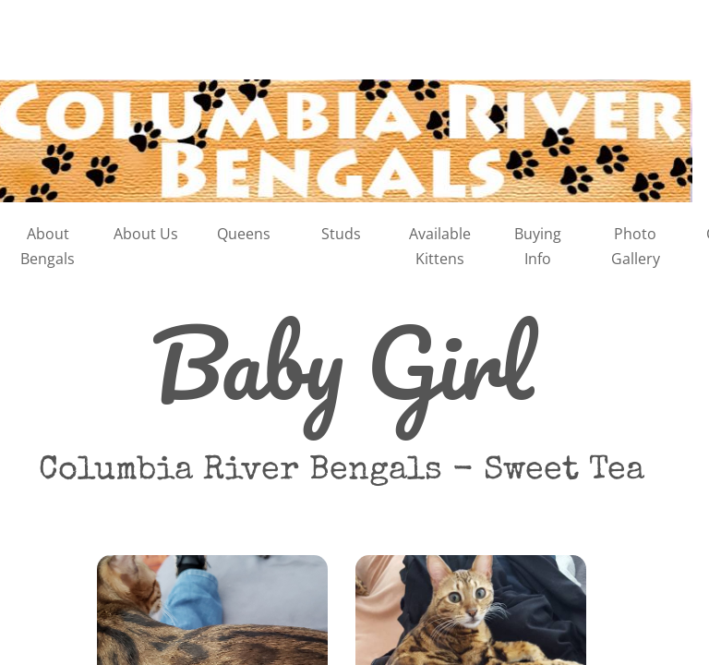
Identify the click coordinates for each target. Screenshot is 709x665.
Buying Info (537, 246)
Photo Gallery (635, 246)
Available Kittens (440, 246)
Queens (243, 234)
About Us (146, 234)
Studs (341, 234)
